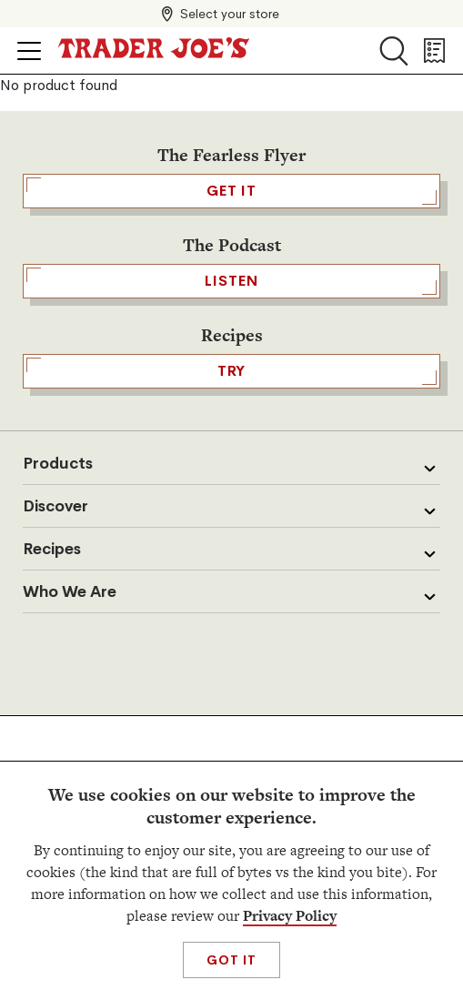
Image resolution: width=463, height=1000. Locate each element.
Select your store (229, 13)
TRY (231, 371)
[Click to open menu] (29, 51)
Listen (231, 281)
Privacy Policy (290, 915)
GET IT (231, 191)
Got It (231, 960)
